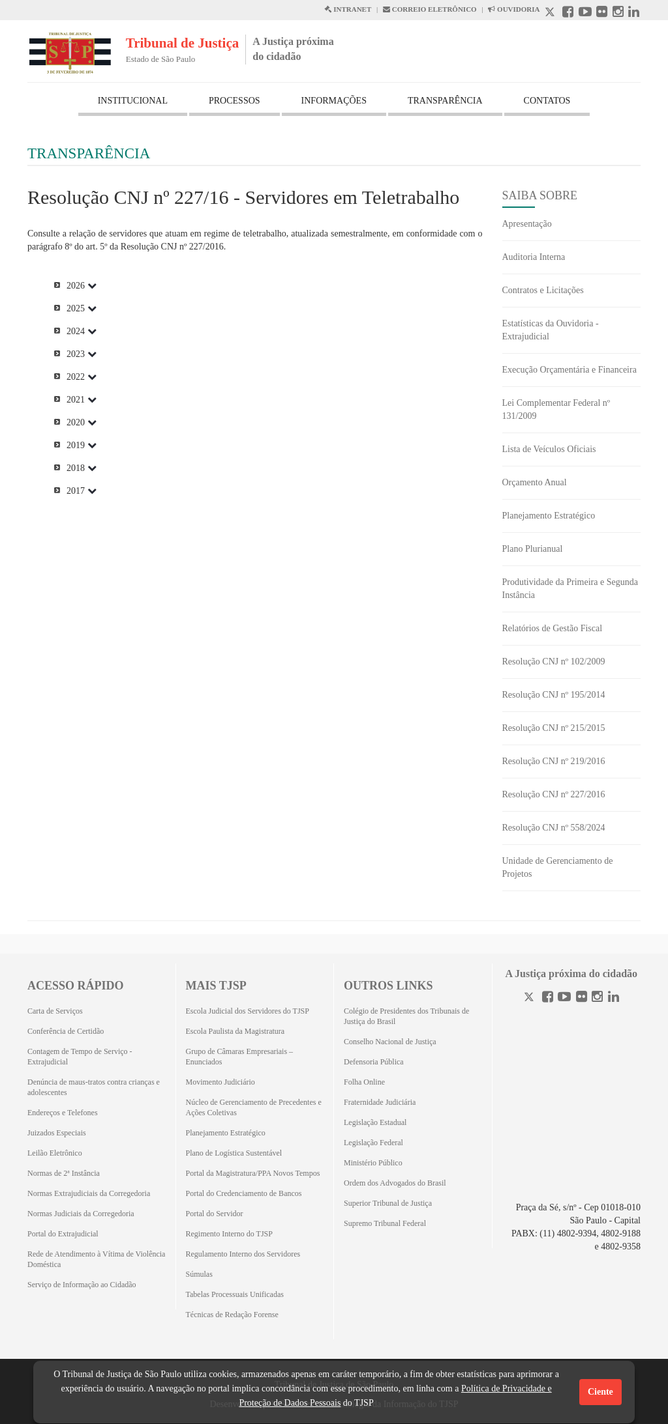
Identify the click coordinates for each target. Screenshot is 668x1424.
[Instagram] (597, 998)
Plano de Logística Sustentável (234, 1153)
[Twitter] (530, 998)
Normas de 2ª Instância (63, 1173)
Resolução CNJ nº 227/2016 (553, 794)
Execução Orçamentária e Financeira (569, 370)
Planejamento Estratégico (549, 515)
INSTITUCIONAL (133, 101)
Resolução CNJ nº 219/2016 (553, 761)
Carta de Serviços (55, 1011)
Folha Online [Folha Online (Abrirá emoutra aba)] (364, 1082)
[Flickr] (581, 998)
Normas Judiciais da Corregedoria (80, 1213)
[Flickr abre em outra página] (602, 13)
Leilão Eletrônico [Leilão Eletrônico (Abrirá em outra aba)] (54, 1153)
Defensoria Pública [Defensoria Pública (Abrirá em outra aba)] (374, 1061)
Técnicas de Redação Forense (232, 1314)
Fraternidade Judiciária (380, 1102)
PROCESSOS (234, 101)
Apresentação (527, 224)
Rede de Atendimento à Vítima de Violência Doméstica (96, 1259)
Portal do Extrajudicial (63, 1233)
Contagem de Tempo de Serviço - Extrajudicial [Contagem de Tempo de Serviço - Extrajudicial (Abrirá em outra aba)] (79, 1056)
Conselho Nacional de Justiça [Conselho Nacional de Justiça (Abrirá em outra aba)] (390, 1041)
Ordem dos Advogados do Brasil (395, 1183)
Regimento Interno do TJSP (229, 1233)
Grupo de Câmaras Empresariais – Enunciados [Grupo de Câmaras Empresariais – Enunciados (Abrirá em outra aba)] (240, 1056)
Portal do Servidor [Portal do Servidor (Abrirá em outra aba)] (214, 1213)
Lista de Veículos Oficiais (549, 449)
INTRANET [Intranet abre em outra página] (347, 9)
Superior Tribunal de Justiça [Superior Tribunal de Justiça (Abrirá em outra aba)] (388, 1203)
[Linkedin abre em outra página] (634, 13)
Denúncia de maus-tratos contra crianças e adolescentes (93, 1087)
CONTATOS (547, 101)
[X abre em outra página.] (551, 13)
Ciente (600, 1392)
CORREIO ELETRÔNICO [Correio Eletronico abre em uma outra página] (430, 9)
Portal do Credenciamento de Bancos (244, 1193)
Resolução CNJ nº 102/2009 (553, 661)
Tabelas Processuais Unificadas (235, 1294)
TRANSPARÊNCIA (445, 101)
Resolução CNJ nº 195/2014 (553, 695)
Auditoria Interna (534, 257)
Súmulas (199, 1274)
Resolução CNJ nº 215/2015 (553, 728)
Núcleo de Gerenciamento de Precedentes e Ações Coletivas (254, 1107)
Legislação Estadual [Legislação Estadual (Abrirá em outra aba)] (375, 1122)
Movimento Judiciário (220, 1082)
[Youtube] (564, 998)
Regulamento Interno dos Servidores (243, 1254)
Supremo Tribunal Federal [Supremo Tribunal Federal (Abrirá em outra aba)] (385, 1223)
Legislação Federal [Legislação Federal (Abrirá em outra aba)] (373, 1142)
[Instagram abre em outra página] (618, 13)
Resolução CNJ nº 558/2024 (553, 828)
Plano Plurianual (532, 549)
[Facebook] (547, 998)
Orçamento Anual (534, 482)
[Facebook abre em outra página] (568, 13)
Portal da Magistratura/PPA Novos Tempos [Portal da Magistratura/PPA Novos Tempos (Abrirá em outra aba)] (253, 1173)
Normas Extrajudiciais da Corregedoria (88, 1193)
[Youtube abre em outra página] (585, 13)
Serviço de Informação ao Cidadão (81, 1284)
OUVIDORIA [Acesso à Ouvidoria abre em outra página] (513, 9)
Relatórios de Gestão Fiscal (552, 628)
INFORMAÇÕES (334, 101)
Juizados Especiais (56, 1132)
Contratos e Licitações (543, 290)
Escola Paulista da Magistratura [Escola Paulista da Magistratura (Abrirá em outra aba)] (235, 1031)
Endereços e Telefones (62, 1112)
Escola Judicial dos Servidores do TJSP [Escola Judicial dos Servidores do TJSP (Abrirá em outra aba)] (247, 1011)
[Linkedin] (613, 998)
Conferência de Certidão (65, 1031)
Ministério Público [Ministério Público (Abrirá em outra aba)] (373, 1162)
